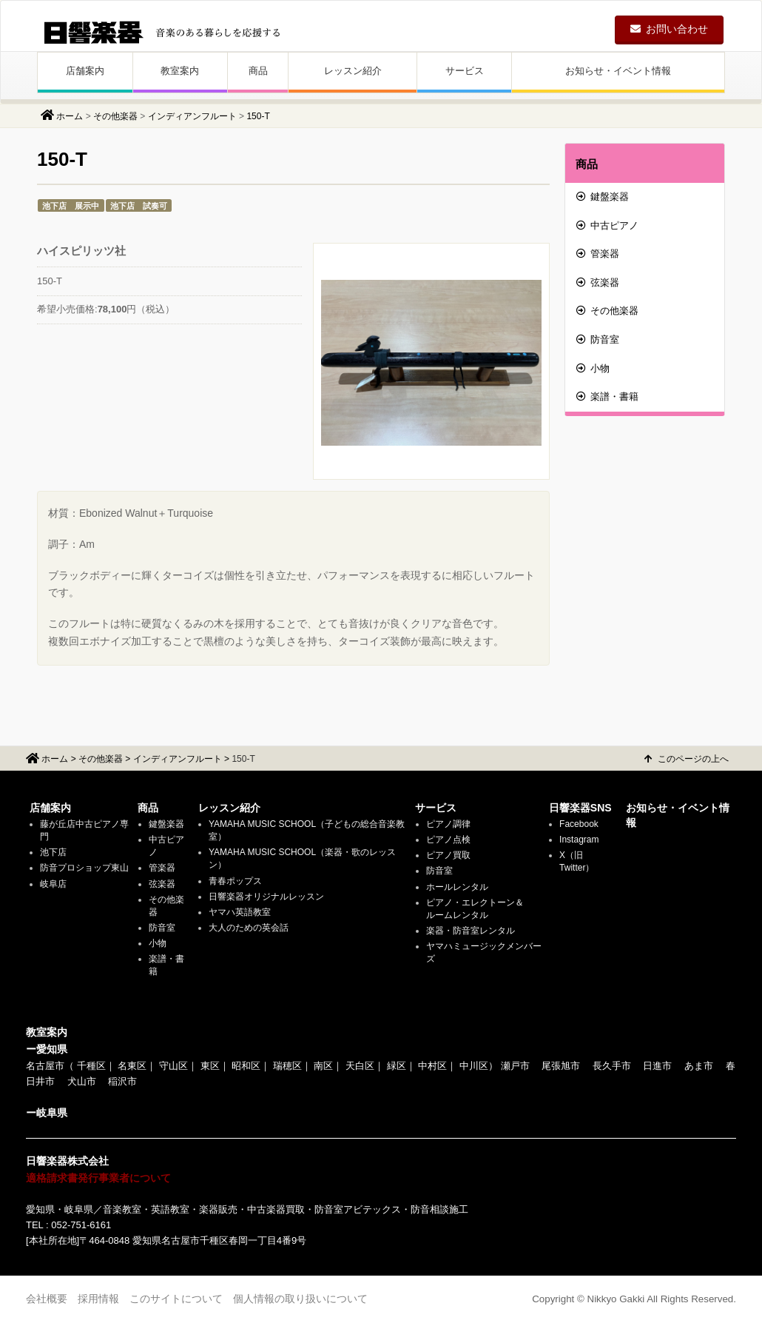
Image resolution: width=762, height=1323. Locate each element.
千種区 (91, 1065)
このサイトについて (176, 1298)
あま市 (698, 1065)
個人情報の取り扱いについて (300, 1298)
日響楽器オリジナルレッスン (266, 896)
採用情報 (98, 1298)
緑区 (396, 1065)
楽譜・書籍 (607, 396)
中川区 (473, 1065)
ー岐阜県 (46, 1113)
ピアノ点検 (448, 839)
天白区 (359, 1065)
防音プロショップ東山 (84, 868)
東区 (210, 1065)
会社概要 (46, 1298)
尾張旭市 (561, 1065)
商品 (258, 70)
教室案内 (180, 70)
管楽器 (597, 253)
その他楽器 (115, 116)
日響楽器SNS (580, 808)
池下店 (53, 852)
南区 (323, 1065)
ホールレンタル (457, 887)
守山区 (173, 1065)
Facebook (579, 824)
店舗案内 (85, 70)
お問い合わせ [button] (669, 29)
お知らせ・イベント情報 (618, 70)
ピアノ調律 (448, 824)
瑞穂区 (287, 1065)
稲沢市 (122, 1081)
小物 (593, 368)
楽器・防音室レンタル (470, 930)
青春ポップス (235, 881)
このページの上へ (686, 759)
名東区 (132, 1065)
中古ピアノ (607, 225)
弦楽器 (597, 282)
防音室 (597, 339)
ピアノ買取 (448, 855)
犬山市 (81, 1081)
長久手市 (612, 1065)
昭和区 (246, 1065)
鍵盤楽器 (602, 196)
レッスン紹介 (353, 70)
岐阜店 (53, 884)
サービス (464, 70)
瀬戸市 (515, 1065)
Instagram (579, 839)
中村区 (432, 1065)
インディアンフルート (192, 116)
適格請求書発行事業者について (98, 1178)
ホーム (69, 116)
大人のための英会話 (249, 927)
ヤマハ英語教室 (240, 912)
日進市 (657, 1065)
